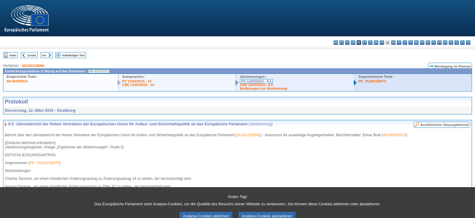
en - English (376, 42)
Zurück (31, 55)
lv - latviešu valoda (405, 42)
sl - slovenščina (456, 42)
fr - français (382, 42)
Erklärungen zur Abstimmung (263, 88)
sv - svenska (468, 42)
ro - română (445, 42)
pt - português (439, 42)
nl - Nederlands (428, 42)
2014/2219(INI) (33, 66)
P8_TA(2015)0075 (372, 81)
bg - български (336, 42)
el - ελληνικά (370, 42)
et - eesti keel (364, 42)
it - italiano (399, 42)
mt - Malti (422, 42)
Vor (44, 55)
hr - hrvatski (393, 42)
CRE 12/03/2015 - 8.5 (256, 85)
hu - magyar (416, 42)
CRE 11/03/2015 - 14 (138, 85)
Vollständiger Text (73, 55)
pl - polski (433, 42)
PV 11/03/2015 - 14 (136, 81)
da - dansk (353, 42)
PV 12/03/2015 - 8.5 (256, 81)
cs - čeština (347, 42)
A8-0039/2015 (17, 81)
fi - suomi (462, 42)
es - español (341, 42)
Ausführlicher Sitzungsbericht (444, 125)
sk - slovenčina (451, 42)
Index (12, 55)
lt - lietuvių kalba (410, 42)
